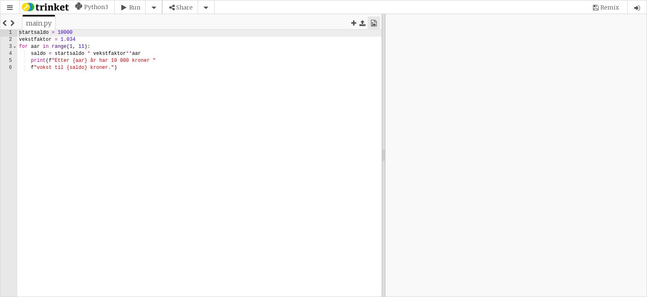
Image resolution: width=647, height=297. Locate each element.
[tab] (39, 23)
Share (184, 7)
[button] (9, 7)
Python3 (96, 7)
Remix (609, 7)
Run (134, 7)
